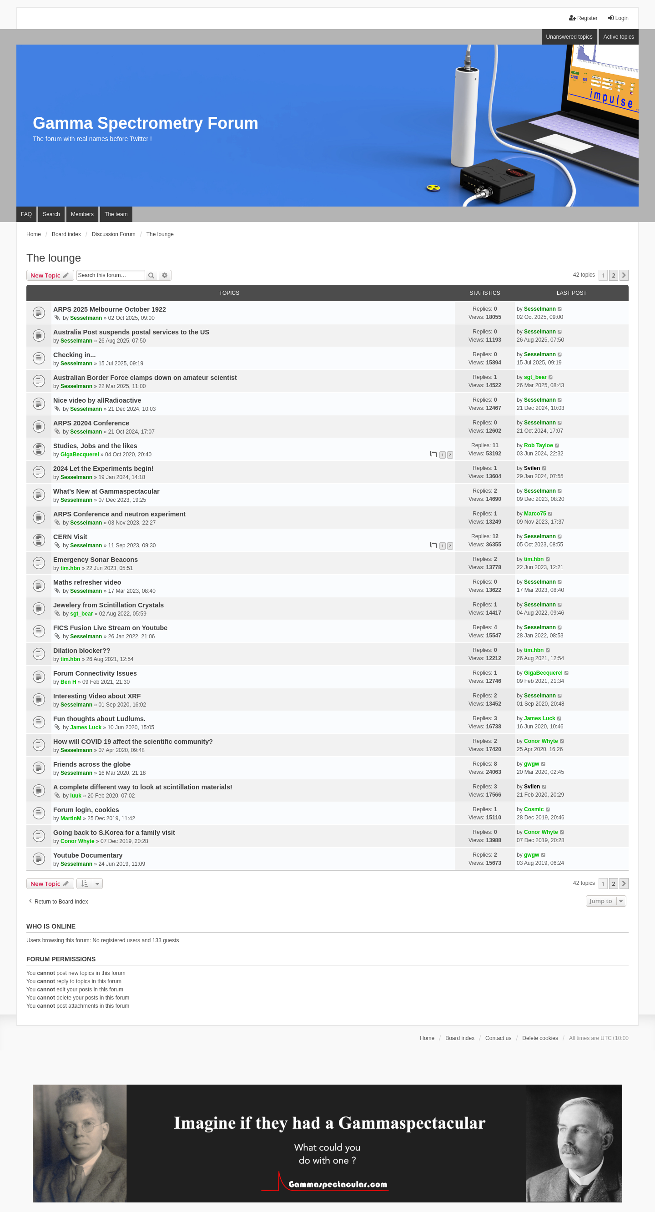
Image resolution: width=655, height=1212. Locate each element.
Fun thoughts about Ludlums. (99, 718)
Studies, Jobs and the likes (95, 445)
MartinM (70, 818)
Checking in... (74, 355)
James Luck (85, 727)
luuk (75, 796)
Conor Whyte (541, 741)
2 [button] (613, 275)
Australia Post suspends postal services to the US (131, 332)
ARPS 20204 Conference (91, 423)
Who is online (51, 926)
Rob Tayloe (538, 445)
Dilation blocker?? (82, 650)
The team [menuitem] (116, 214)
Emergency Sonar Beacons (95, 559)
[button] (624, 275)
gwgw (531, 764)
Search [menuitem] (51, 214)
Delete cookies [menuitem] (540, 1038)
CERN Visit (70, 536)
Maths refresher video (87, 582)
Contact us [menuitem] (498, 1038)
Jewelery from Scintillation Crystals (108, 605)
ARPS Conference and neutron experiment (119, 514)
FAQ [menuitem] (26, 214)
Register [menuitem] (583, 18)
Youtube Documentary (87, 855)
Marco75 (535, 513)
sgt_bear (535, 377)
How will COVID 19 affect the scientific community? (133, 741)
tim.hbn (70, 568)
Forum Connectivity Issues (95, 673)
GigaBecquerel (79, 454)
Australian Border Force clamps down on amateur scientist (145, 377)
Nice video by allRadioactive (97, 400)
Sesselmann (86, 318)
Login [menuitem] (618, 18)
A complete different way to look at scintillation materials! (142, 787)
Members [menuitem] (82, 214)
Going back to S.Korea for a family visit (114, 832)
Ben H (68, 682)
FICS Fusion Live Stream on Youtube (110, 627)
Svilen (532, 468)
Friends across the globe (92, 764)
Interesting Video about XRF (97, 696)
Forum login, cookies (86, 809)
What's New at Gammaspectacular (106, 491)
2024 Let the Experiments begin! (103, 468)
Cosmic (534, 809)
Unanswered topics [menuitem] (569, 37)
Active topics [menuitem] (619, 37)
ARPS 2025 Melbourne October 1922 (109, 309)
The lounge (53, 258)
